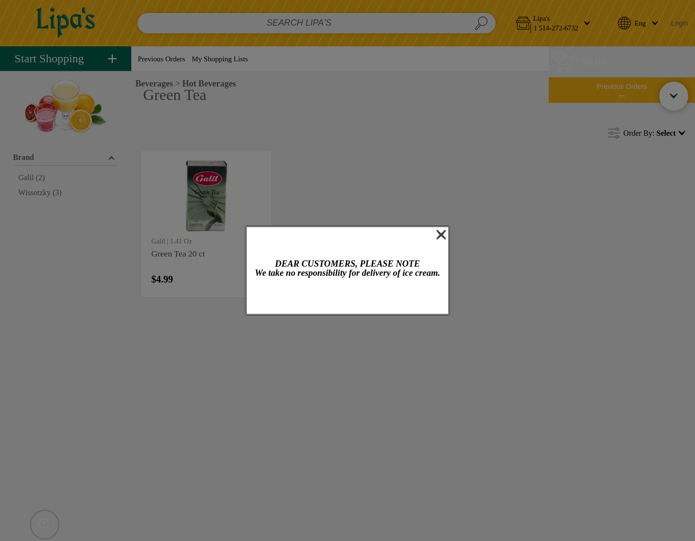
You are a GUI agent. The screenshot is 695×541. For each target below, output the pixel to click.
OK (347, 297)
